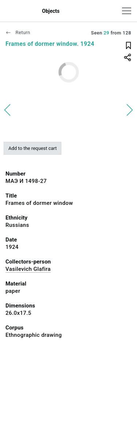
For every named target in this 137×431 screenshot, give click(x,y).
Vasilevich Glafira (28, 269)
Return (17, 32)
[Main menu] (126, 11)
